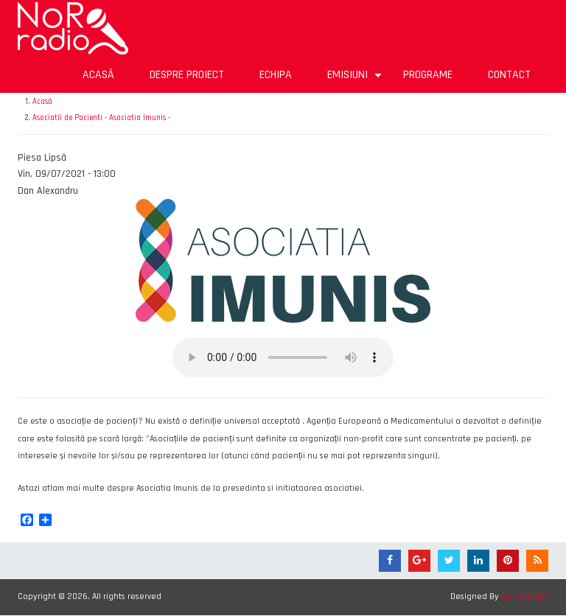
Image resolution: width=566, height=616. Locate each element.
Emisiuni (356, 80)
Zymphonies (524, 596)
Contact (509, 75)
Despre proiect (187, 75)
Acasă (98, 75)
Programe (428, 75)
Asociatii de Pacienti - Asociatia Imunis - (101, 118)
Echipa (275, 75)
